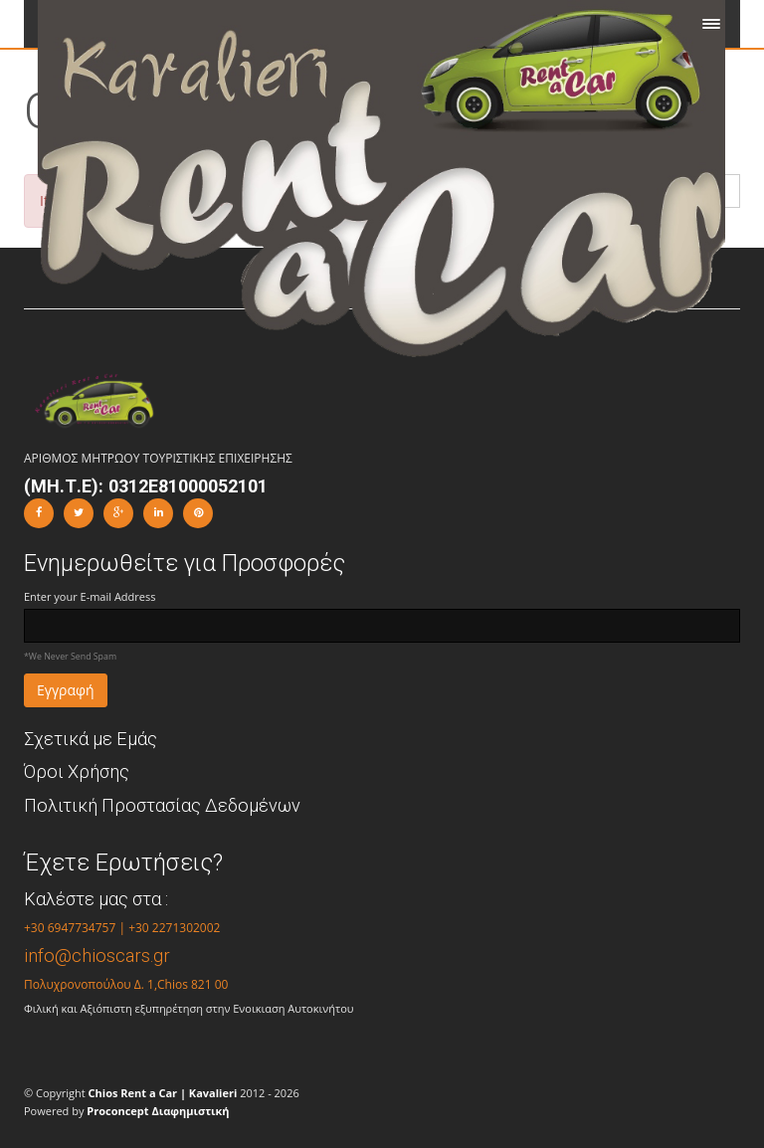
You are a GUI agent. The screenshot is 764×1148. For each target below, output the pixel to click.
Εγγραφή (66, 689)
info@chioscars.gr (97, 955)
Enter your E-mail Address (89, 596)
